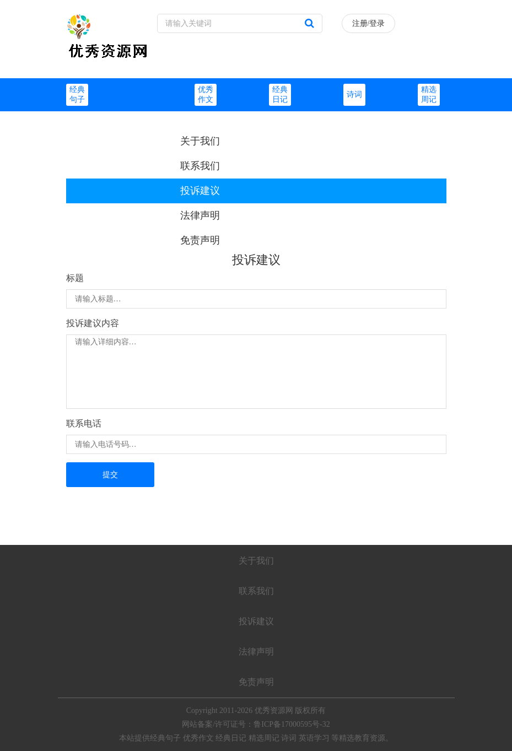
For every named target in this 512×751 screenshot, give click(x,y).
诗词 (354, 94)
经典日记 (230, 738)
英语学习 (314, 738)
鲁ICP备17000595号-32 (292, 724)
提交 (110, 475)
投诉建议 (200, 190)
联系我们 (200, 165)
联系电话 (83, 423)
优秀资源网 (274, 710)
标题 (75, 278)
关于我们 (200, 141)
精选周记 (264, 738)
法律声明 (200, 215)
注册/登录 (368, 23)
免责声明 (200, 240)
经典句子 (165, 738)
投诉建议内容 (92, 323)
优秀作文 (198, 738)
